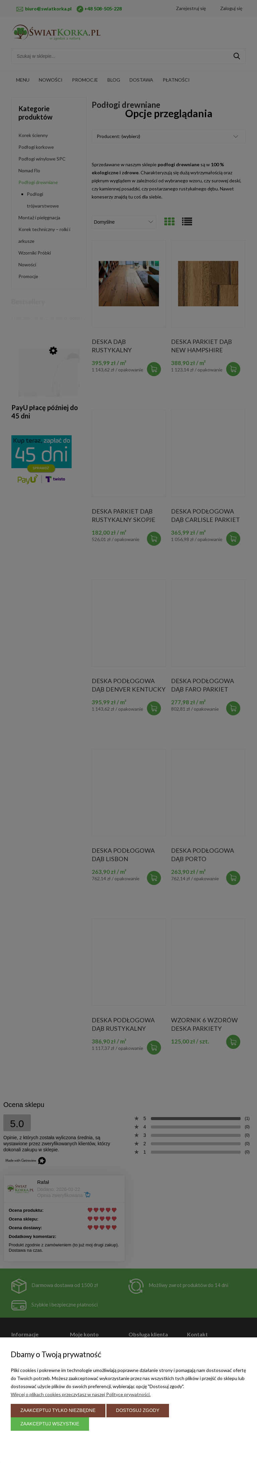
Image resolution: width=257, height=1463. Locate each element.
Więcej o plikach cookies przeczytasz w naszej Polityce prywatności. (81, 1394)
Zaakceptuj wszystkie (49, 1423)
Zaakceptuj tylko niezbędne (58, 1410)
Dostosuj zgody (138, 1410)
